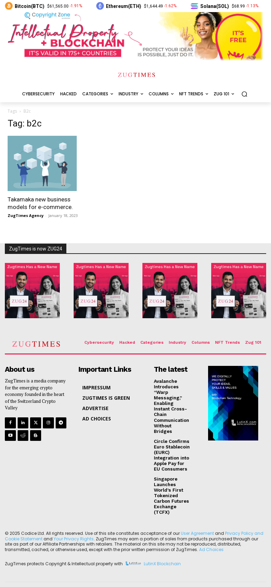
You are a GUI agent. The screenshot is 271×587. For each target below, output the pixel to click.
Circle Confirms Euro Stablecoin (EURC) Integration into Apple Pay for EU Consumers (172, 448)
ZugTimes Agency (26, 215)
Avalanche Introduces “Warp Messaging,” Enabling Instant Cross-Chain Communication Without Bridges (172, 402)
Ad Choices (211, 540)
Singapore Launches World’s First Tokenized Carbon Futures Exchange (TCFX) (171, 487)
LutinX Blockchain (162, 554)
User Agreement (197, 524)
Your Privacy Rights (74, 529)
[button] (244, 94)
